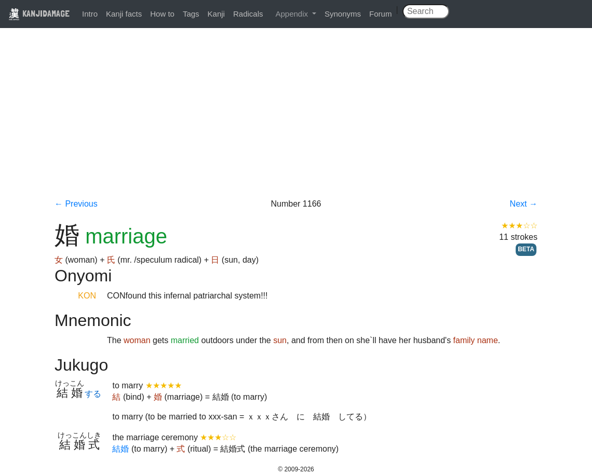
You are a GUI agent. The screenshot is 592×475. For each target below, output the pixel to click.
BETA (526, 249)
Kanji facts (124, 13)
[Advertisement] (296, 120)
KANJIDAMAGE (39, 13)
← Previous (76, 203)
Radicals (248, 13)
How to (162, 13)
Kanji (216, 13)
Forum (380, 13)
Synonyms (343, 13)
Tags (191, 13)
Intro (90, 13)
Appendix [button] (292, 13)
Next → (523, 203)
